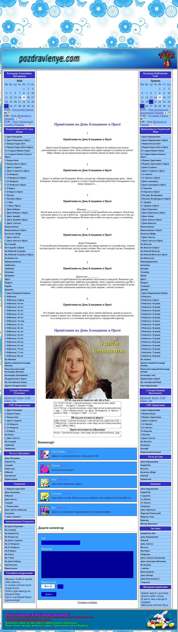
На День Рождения (14, 526)
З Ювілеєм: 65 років (150, 345)
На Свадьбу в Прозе (14, 247)
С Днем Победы (12, 209)
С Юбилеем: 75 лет (14, 352)
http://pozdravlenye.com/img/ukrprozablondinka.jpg (87, 434)
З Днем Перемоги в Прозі (152, 212)
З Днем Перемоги (149, 209)
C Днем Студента (13, 420)
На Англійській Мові (150, 382)
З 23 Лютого (146, 427)
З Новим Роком (148, 413)
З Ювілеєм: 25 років (150, 314)
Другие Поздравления (15, 385)
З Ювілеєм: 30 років (150, 317)
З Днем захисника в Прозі (153, 184)
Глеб (27, 397)
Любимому (10, 265)
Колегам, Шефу (148, 233)
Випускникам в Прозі (151, 230)
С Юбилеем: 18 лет (14, 307)
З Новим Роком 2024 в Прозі (154, 147)
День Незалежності (149, 578)
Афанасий (9, 397)
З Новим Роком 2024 (150, 143)
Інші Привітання (148, 385)
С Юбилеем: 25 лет (14, 314)
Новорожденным (13, 261)
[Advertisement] (89, 24)
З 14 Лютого (146, 174)
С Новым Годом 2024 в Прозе (19, 147)
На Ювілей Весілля (150, 251)
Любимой (9, 268)
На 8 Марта (10, 551)
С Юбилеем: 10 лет (14, 303)
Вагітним (145, 551)
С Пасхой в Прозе (13, 198)
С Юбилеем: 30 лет (14, 317)
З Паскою (145, 434)
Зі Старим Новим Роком (152, 150)
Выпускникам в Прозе (16, 230)
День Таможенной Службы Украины (18, 123)
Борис (20, 397)
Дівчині (144, 289)
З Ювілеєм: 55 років (150, 338)
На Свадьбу (10, 244)
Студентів (145, 495)
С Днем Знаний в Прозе (16, 219)
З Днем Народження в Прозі (154, 140)
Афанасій (145, 397)
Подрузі (144, 282)
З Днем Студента (148, 167)
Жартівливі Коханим (150, 452)
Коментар (46, 548)
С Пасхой (9, 195)
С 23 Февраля (11, 181)
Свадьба (9, 465)
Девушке (9, 289)
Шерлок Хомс (147, 516)
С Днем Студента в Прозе (17, 170)
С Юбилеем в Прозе (14, 300)
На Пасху (9, 434)
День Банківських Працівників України (154, 111)
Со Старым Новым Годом (17, 150)
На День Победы (13, 561)
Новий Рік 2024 (148, 533)
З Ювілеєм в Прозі (149, 300)
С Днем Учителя (13, 223)
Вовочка (144, 520)
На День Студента (13, 540)
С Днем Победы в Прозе (16, 212)
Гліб (162, 397)
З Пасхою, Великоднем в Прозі (155, 198)
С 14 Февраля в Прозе (15, 177)
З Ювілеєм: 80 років (150, 356)
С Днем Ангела (12, 237)
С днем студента (12, 516)
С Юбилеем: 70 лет (14, 349)
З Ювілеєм (145, 296)
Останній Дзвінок (158, 115)
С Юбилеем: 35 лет (14, 324)
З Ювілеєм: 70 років (150, 349)
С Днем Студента (13, 167)
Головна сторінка (87, 602)
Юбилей (9, 472)
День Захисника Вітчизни (153, 561)
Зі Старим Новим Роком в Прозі (153, 155)
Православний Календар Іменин (152, 364)
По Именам (10, 359)
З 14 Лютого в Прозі (150, 177)
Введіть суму (48, 582)
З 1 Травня (145, 202)
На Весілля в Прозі (149, 247)
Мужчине (9, 272)
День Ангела (146, 544)
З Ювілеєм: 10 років (150, 303)
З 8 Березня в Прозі (149, 191)
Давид (7, 400)
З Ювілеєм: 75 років (150, 352)
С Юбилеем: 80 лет (14, 356)
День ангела (11, 499)
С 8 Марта (10, 188)
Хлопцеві (145, 286)
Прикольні (145, 479)
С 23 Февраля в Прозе (15, 184)
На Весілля (145, 244)
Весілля (144, 468)
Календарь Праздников (16, 375)
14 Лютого (145, 499)
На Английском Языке (16, 382)
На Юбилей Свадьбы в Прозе (19, 254)
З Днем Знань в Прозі (151, 219)
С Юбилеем (10, 296)
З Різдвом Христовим (150, 160)
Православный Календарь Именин (18, 364)
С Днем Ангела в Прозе (16, 240)
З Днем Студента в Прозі (152, 170)
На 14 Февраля (12, 544)
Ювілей (144, 475)
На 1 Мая (9, 557)
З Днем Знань (147, 216)
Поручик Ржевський (150, 513)
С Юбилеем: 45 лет (14, 331)
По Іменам (145, 359)
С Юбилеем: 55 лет (14, 338)
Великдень (145, 564)
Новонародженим (149, 261)
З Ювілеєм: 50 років (150, 335)
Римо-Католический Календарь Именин (14, 370)
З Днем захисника (149, 181)
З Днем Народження (150, 136)
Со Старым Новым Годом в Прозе (18, 155)
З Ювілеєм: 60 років (150, 342)
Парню (8, 286)
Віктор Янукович (149, 523)
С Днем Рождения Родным (17, 293)
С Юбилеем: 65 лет (14, 345)
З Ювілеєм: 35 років (150, 324)
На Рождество (11, 537)
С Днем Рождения (13, 136)
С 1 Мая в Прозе (13, 205)
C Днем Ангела (12, 438)
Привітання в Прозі (150, 378)
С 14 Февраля (11, 174)
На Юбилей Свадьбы (15, 251)
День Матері (146, 575)
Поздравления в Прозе (16, 378)
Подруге (9, 282)
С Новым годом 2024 (15, 488)
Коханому (145, 265)
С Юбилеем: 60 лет (14, 342)
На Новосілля (147, 258)
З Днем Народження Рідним (154, 293)
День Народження (149, 461)
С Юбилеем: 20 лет (14, 310)
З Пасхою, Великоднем (151, 195)
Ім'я (43, 538)
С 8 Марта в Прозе (14, 191)
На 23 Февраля (12, 547)
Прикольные (11, 479)
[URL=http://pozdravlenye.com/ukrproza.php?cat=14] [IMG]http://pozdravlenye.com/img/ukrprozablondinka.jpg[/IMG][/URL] (87, 423)
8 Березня (145, 506)
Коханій (144, 268)
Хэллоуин (9, 513)
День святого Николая (16, 509)
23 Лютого (145, 502)
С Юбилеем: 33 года (14, 321)
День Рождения (12, 458)
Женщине (9, 275)
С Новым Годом (12, 413)
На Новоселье (11, 258)
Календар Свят (148, 375)
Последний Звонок (23, 109)
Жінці (143, 275)
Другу (7, 279)
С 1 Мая (9, 202)
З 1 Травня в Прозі (149, 205)
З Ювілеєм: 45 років (150, 331)
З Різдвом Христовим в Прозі (154, 163)
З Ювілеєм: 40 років (150, 328)
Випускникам (147, 226)
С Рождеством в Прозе (15, 163)
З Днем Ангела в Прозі (151, 240)
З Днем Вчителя (148, 223)
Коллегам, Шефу (13, 233)
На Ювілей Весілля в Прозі (153, 254)
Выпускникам (11, 226)
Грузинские (10, 475)
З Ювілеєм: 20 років (150, 310)
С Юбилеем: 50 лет (14, 335)
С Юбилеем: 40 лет (14, 328)
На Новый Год (12, 533)
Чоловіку (145, 272)
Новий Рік (145, 465)
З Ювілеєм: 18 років (150, 307)
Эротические (11, 564)
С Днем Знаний (12, 216)
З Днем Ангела (147, 237)
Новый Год (10, 461)
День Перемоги (148, 509)
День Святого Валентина (152, 557)
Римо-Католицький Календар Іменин (155, 370)
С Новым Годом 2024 (15, 143)
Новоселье (10, 468)
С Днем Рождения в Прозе (17, 140)
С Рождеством (11, 160)
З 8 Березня (146, 188)
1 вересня (145, 582)
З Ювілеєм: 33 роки (150, 321)
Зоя (14, 400)
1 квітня (144, 568)
